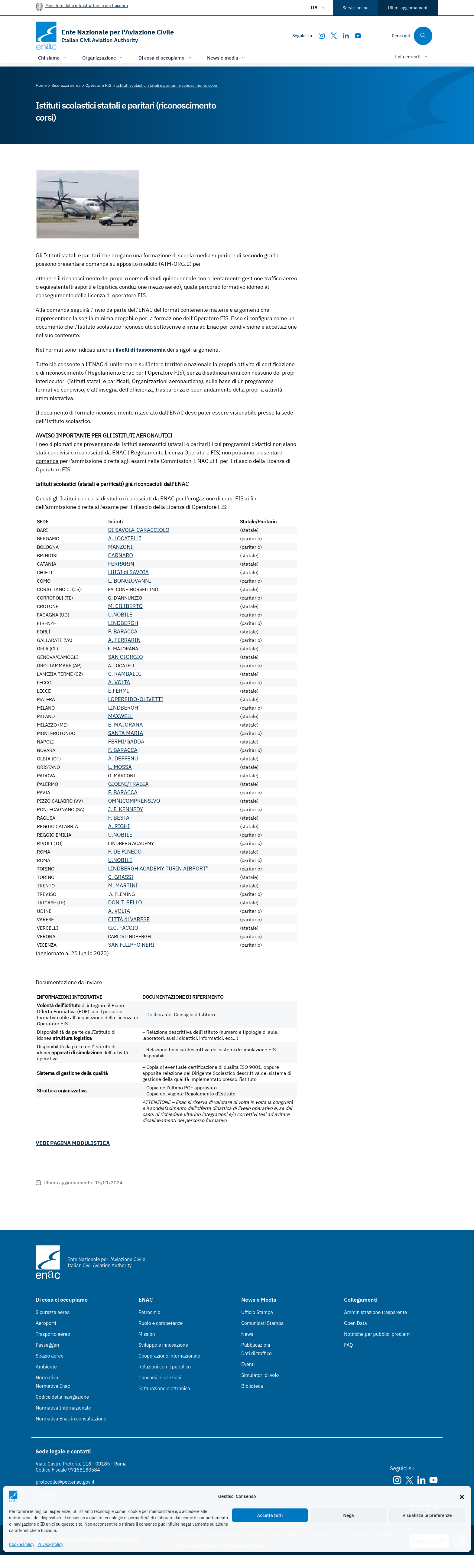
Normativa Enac (53, 1386)
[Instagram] (321, 35)
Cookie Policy (21, 1544)
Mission (146, 1334)
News (247, 1334)
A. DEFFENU (123, 758)
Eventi (248, 1364)
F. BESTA (118, 817)
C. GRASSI (120, 876)
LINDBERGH (123, 623)
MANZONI (120, 546)
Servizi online (355, 8)
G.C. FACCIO (123, 927)
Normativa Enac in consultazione (71, 1419)
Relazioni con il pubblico (164, 1367)
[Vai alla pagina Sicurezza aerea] (66, 85)
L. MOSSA (119, 766)
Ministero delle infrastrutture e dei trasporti (86, 5)
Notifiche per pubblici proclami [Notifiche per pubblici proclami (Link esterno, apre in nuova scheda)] (377, 1334)
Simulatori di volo (260, 1375)
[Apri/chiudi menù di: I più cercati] (411, 56)
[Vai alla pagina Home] (41, 85)
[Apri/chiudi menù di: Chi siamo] (53, 57)
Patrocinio (149, 1312)
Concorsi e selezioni (159, 1377)
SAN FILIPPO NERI (131, 944)
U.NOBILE (120, 614)
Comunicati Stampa (262, 1323)
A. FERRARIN (124, 639)
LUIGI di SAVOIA (128, 572)
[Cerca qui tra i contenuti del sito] (412, 36)
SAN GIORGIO (125, 656)
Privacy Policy (50, 1544)
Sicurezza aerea (53, 1312)
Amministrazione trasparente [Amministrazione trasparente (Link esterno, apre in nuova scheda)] (375, 1312)
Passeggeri (47, 1345)
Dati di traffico (256, 1353)
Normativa (47, 1377)
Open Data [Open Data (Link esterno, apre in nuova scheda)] (355, 1323)
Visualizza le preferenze (427, 1515)
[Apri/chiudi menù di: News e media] (227, 57)
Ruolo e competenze (160, 1323)
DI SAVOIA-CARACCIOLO (138, 529)
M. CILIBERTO (125, 606)
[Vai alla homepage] (105, 36)
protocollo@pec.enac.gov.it (65, 1482)
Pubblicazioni (255, 1345)
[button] (462, 1496)
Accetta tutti (270, 1515)
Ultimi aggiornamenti (408, 8)
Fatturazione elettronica (164, 1388)
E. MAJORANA (125, 724)
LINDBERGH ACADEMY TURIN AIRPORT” (158, 868)
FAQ (348, 1345)
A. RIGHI (119, 826)
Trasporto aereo (53, 1334)
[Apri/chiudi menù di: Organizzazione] (103, 57)
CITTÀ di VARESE (129, 919)
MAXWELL (120, 716)
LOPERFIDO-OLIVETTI (135, 699)
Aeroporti (46, 1323)
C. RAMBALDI (124, 673)
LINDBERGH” (124, 707)
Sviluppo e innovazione (163, 1345)
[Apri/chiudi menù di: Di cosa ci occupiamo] (165, 57)
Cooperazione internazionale (169, 1356)
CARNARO (120, 555)
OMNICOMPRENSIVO (134, 800)
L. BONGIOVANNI (129, 580)
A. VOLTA (119, 682)
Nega (348, 1515)
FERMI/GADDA (126, 741)
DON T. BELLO (125, 902)
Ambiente (46, 1367)
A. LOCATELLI (124, 538)
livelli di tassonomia (140, 349)
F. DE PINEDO (124, 851)
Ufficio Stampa (257, 1312)
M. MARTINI (123, 885)
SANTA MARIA (125, 733)
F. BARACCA (122, 631)
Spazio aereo (49, 1356)
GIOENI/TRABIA (128, 783)
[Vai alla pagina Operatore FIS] (98, 85)
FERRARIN (121, 563)
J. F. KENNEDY (125, 809)
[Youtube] (358, 35)
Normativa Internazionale (63, 1408)
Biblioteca (252, 1386)
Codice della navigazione (62, 1397)
